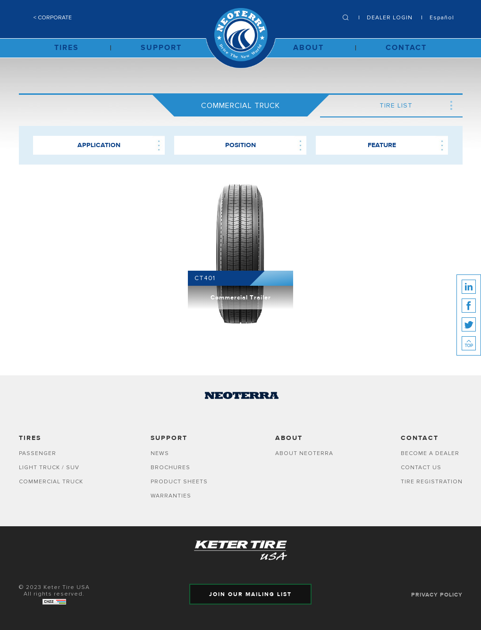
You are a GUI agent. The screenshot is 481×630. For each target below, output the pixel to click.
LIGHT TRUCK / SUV (49, 467)
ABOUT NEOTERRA (304, 453)
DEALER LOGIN (390, 17)
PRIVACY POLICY (437, 594)
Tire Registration (432, 481)
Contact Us (421, 467)
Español (442, 17)
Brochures (170, 467)
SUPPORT (161, 47)
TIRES (66, 47)
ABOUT (308, 47)
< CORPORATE (52, 17)
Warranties (171, 495)
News (160, 453)
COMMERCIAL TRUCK (51, 481)
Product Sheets (179, 481)
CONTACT (406, 47)
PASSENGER (37, 453)
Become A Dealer (430, 453)
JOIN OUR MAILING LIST (250, 594)
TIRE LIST (396, 105)
